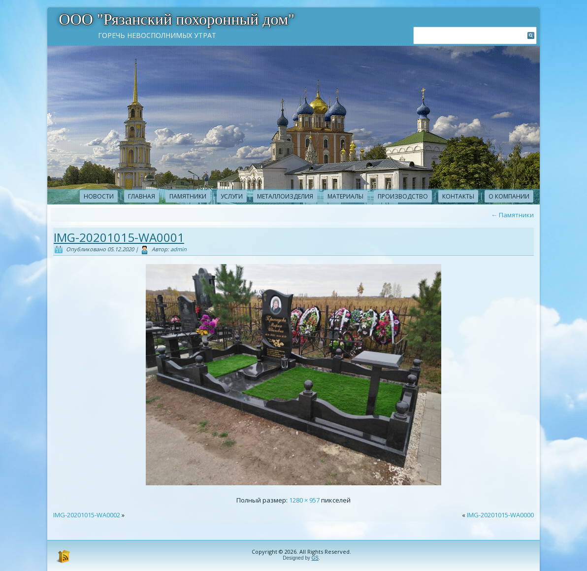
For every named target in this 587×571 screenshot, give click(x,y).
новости (99, 196)
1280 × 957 (304, 500)
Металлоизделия (285, 196)
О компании (509, 196)
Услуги (232, 196)
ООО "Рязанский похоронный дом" (177, 19)
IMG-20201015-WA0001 (119, 237)
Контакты (458, 196)
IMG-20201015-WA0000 (500, 514)
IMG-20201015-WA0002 (86, 514)
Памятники (187, 196)
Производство (403, 196)
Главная (141, 196)
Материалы (345, 196)
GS (315, 558)
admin (178, 249)
